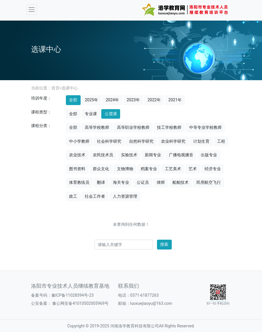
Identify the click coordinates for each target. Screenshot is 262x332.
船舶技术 (180, 182)
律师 (161, 182)
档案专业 (149, 168)
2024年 (112, 100)
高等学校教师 (97, 127)
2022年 (153, 100)
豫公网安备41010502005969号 (80, 303)
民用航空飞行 (208, 182)
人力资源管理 (125, 196)
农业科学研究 (173, 141)
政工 (73, 196)
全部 (73, 100)
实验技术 (129, 155)
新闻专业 (153, 155)
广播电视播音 (181, 155)
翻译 (101, 182)
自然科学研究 (141, 141)
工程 (221, 141)
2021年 (174, 100)
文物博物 (125, 168)
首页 (55, 88)
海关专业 (121, 182)
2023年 (133, 100)
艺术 (193, 168)
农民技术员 (103, 155)
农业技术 (77, 155)
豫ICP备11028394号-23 (72, 295)
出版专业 (209, 155)
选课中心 (70, 88)
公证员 (143, 182)
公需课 (111, 113)
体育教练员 (79, 182)
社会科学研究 (109, 141)
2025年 (91, 100)
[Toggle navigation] (32, 9)
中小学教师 (79, 141)
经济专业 (213, 168)
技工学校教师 (169, 127)
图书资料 (77, 168)
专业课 (91, 113)
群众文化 (101, 168)
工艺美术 (173, 168)
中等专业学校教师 (205, 127)
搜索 (164, 244)
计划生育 (201, 141)
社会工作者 (95, 196)
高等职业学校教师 (133, 127)
